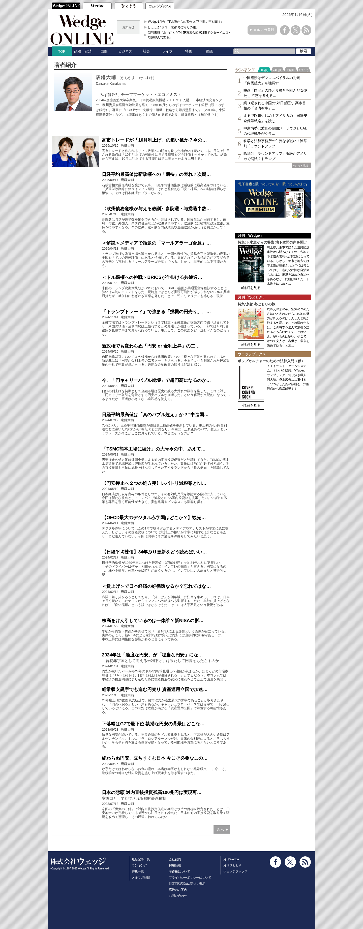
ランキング (139, 865)
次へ (220, 830)
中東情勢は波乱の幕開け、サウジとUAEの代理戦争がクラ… (275, 131)
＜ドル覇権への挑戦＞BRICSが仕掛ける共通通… (152, 277)
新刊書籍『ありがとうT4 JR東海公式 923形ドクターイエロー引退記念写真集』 (189, 35)
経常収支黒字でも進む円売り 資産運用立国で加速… (154, 689)
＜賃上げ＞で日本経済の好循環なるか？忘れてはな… (156, 586)
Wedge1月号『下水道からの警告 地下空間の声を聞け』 (186, 21)
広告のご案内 (178, 889)
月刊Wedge (231, 859)
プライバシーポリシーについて (190, 877)
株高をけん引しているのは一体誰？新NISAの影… (152, 620)
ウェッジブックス (235, 871)
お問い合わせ (178, 895)
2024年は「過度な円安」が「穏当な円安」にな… (152, 654)
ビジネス (125, 51)
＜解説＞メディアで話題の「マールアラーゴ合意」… (156, 243)
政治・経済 (83, 51)
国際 (104, 51)
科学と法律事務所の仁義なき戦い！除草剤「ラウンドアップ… (275, 143)
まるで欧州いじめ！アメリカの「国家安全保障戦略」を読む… (275, 118)
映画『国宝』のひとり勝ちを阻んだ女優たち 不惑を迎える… (275, 93)
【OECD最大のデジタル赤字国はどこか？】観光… (154, 517)
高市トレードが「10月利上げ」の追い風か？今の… (154, 140)
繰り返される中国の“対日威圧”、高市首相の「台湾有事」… (275, 105)
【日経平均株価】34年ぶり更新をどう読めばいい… (154, 551)
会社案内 (175, 859)
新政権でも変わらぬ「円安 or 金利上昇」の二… (151, 346)
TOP (62, 51)
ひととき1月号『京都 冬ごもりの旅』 (173, 27)
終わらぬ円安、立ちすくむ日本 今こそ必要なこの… (154, 758)
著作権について (179, 871)
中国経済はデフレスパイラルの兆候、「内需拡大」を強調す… (274, 80)
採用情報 (175, 865)
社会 (146, 51)
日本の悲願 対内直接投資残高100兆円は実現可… (151, 792)
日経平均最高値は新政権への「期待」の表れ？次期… (156, 174)
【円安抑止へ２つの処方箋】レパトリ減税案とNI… (154, 483)
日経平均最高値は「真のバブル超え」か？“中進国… (155, 414)
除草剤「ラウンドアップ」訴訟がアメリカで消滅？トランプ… (275, 156)
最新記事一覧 (141, 859)
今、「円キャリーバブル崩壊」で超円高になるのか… (156, 380)
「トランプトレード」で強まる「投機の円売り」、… (156, 311)
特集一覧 (138, 871)
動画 (209, 51)
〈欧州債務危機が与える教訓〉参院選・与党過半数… (156, 208)
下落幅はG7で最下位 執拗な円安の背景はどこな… (153, 723)
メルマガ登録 (263, 30)
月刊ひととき (232, 865)
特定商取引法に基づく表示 (187, 883)
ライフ (167, 51)
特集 (188, 51)
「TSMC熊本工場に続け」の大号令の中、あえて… (153, 449)
